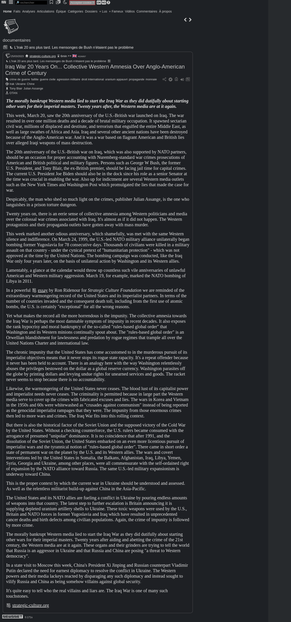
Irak (12, 84)
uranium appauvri (116, 79)
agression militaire (68, 79)
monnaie (151, 79)
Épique (61, 11)
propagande (136, 79)
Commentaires (146, 11)
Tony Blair (16, 88)
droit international (93, 79)
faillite (35, 79)
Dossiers (91, 11)
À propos (165, 11)
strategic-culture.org (43, 56)
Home (7, 11)
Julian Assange (33, 88)
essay (43, 290)
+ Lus (103, 11)
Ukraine (21, 84)
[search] (31, 2)
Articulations (45, 11)
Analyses (28, 11)
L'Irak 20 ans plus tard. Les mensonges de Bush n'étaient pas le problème (71, 47)
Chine (30, 84)
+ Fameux (116, 11)
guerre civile (47, 79)
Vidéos (130, 11)
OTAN (14, 93)
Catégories (75, 11)
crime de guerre (20, 79)
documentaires (17, 40)
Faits (16, 11)
